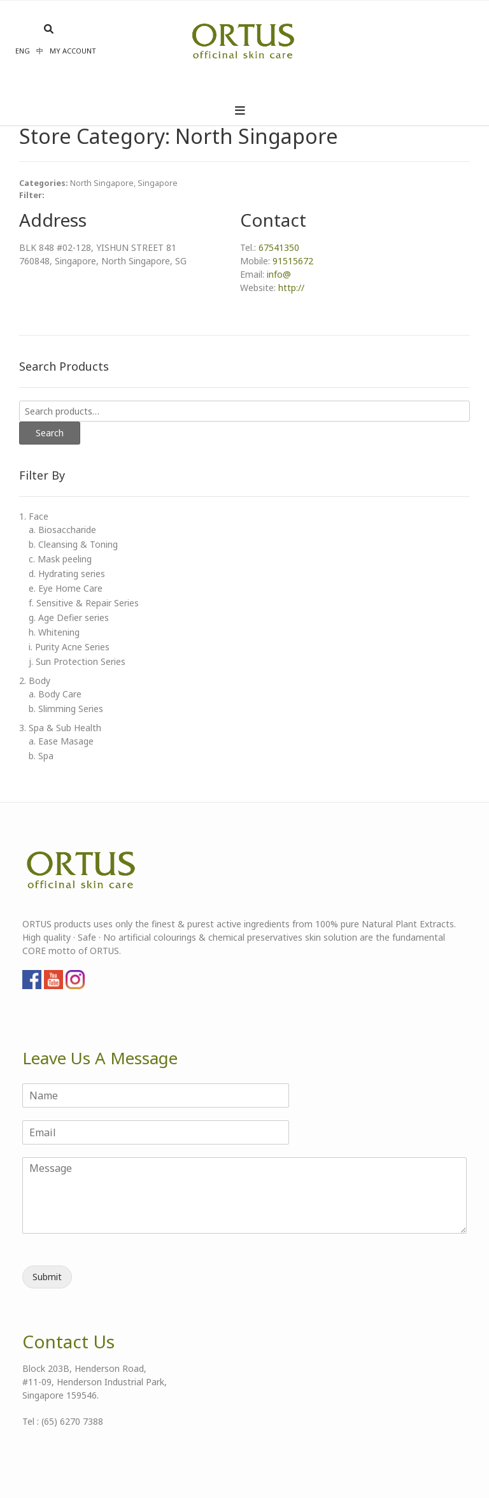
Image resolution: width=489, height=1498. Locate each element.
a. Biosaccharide (62, 530)
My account (73, 50)
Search (50, 433)
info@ (279, 274)
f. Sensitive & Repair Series (84, 603)
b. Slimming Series (66, 709)
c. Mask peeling (60, 559)
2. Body (34, 680)
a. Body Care (55, 694)
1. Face (33, 516)
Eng (22, 50)
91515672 (293, 261)
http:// (291, 288)
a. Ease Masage (61, 741)
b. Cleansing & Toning (73, 544)
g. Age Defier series (69, 617)
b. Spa (41, 756)
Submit (47, 1277)
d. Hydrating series (67, 573)
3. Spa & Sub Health (60, 728)
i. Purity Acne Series (69, 647)
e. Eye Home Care (66, 588)
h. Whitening (54, 632)
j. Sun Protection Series (77, 661)
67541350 (279, 247)
